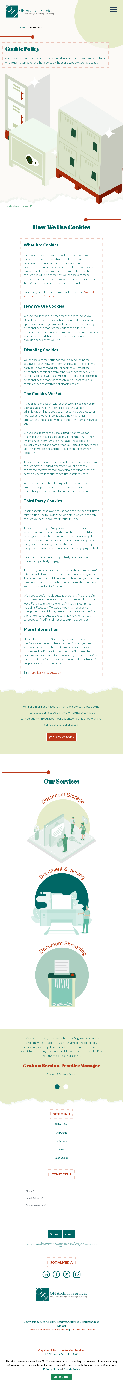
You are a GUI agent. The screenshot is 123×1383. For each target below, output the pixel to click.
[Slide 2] (65, 1087)
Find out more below (19, 205)
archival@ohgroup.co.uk (46, 672)
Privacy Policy (74, 1244)
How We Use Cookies (82, 1329)
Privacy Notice (60, 1329)
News (62, 1149)
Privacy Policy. (79, 1243)
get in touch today (61, 737)
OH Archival (61, 1124)
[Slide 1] (57, 1087)
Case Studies (61, 1157)
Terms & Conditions (39, 1329)
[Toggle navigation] (113, 10)
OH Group (61, 1132)
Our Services (61, 1141)
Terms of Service (90, 1244)
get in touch (49, 712)
